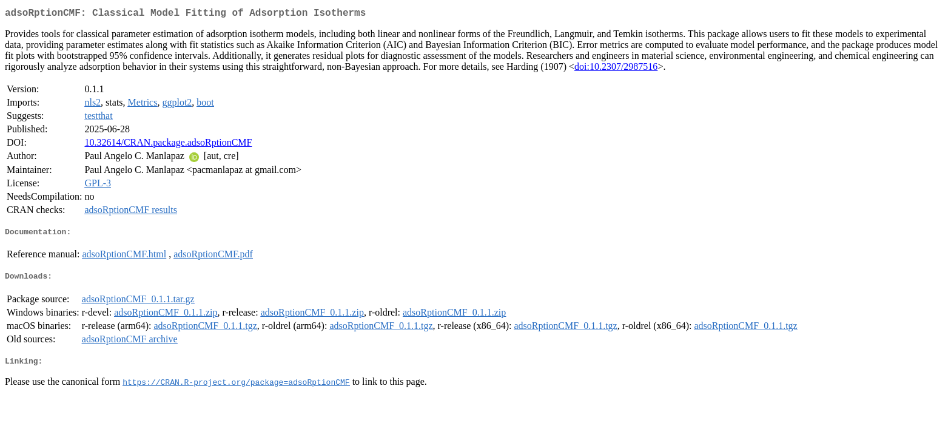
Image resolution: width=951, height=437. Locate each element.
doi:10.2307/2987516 (615, 69)
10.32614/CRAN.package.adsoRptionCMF (168, 145)
